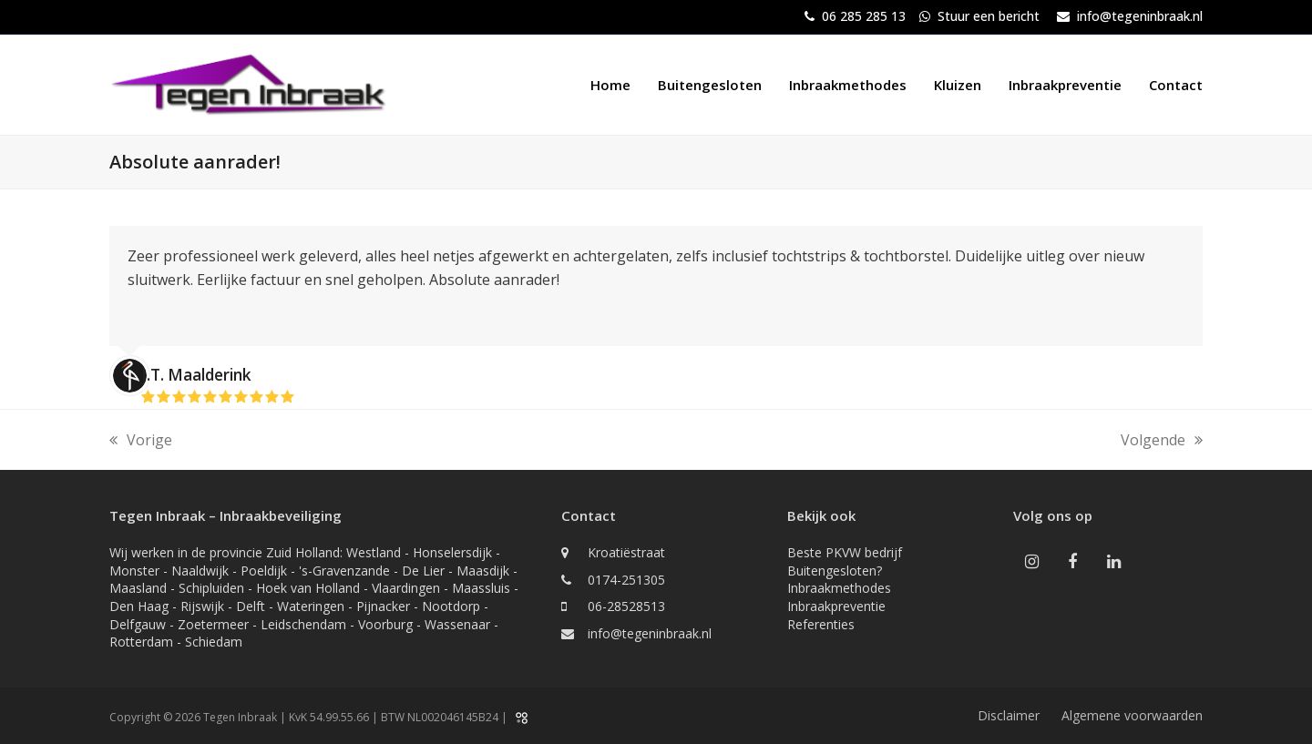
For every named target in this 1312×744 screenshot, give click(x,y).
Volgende (1162, 441)
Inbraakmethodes (839, 587)
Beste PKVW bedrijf (844, 552)
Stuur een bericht (989, 16)
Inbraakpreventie (836, 606)
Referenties (821, 624)
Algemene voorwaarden (1132, 715)
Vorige (140, 441)
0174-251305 (626, 579)
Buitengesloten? (834, 570)
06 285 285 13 (864, 16)
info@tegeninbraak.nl (1140, 16)
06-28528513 (626, 606)
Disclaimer (1009, 715)
